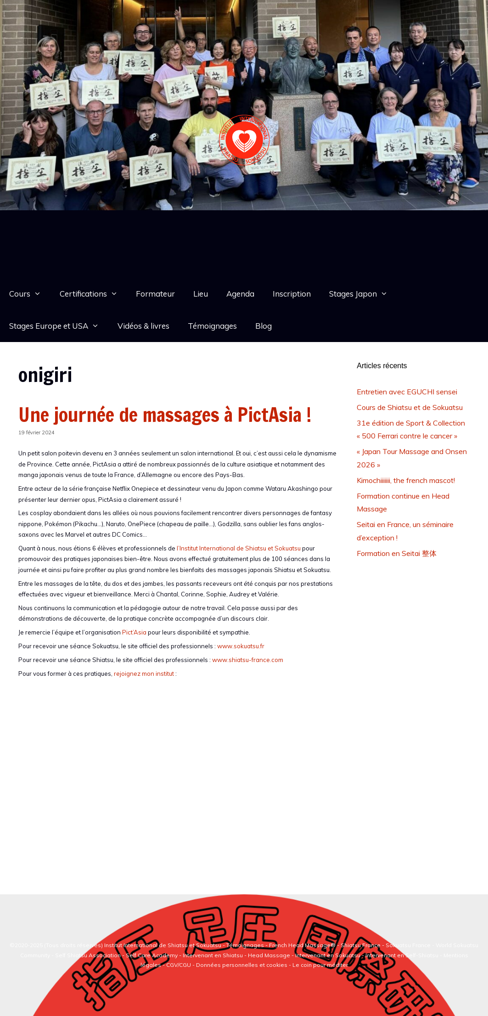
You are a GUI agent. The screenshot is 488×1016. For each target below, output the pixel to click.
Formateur (155, 293)
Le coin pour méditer (320, 964)
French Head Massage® (302, 945)
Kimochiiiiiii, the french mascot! (406, 480)
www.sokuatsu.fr (240, 646)
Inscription (292, 293)
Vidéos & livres (143, 326)
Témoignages (212, 326)
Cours (29, 294)
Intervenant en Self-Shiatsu (402, 955)
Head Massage (269, 955)
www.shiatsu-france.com (247, 659)
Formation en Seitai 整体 (397, 553)
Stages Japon (363, 294)
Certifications (93, 294)
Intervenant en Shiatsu (212, 955)
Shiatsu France (361, 945)
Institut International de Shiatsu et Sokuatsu (162, 945)
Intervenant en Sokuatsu (328, 955)
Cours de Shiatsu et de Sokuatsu (410, 407)
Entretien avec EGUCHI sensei (407, 391)
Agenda (240, 293)
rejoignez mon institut (144, 673)
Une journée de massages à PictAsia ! (165, 414)
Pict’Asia (134, 632)
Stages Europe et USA (58, 326)
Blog (263, 326)
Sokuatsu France (408, 945)
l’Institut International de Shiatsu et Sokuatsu (239, 548)
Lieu (200, 293)
